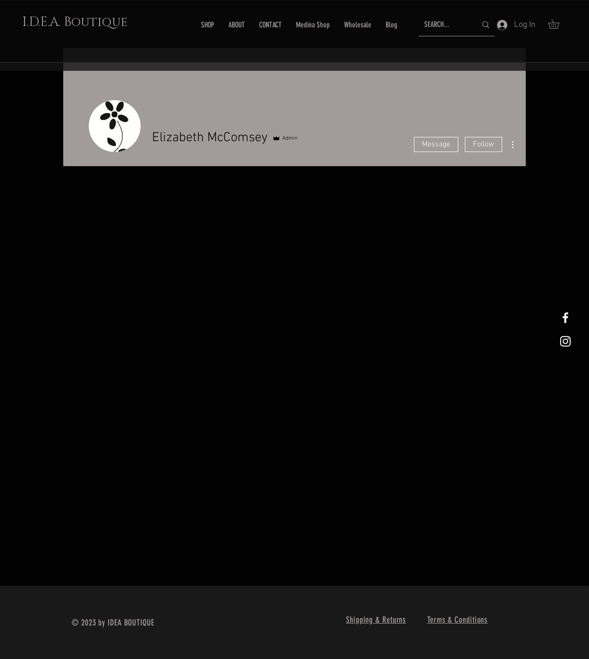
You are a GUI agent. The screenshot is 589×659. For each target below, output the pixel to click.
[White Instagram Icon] (565, 341)
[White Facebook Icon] (565, 318)
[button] (558, 24)
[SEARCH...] (443, 25)
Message (436, 144)
